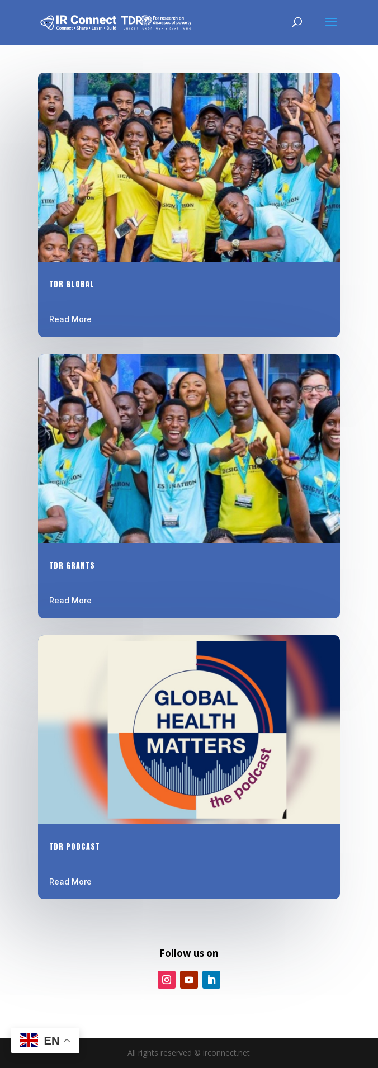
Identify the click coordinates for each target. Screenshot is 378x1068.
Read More (70, 319)
